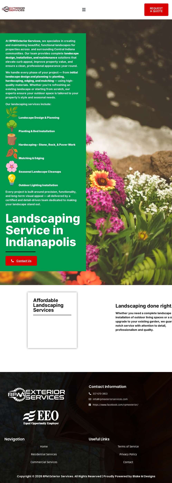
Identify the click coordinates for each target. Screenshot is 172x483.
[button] (84, 9)
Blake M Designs (144, 476)
